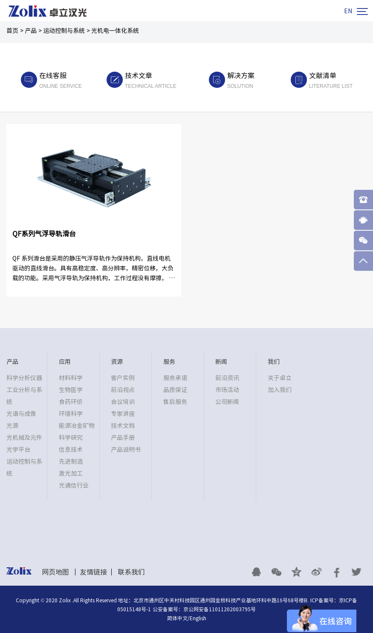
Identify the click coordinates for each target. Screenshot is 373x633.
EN (348, 11)
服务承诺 (175, 378)
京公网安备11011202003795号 (219, 609)
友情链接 (93, 572)
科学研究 (71, 438)
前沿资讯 (227, 378)
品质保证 (175, 390)
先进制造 (71, 462)
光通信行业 (74, 485)
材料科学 (71, 378)
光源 (12, 426)
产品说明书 (126, 450)
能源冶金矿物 (77, 426)
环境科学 (71, 414)
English (198, 618)
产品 (31, 31)
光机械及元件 (24, 438)
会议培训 (123, 402)
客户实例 (123, 378)
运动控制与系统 (64, 31)
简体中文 (177, 618)
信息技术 (71, 450)
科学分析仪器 (24, 378)
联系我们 (131, 572)
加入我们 (280, 390)
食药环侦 (71, 402)
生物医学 (71, 390)
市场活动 (227, 390)
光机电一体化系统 (115, 31)
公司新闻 (227, 402)
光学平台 (18, 450)
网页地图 (55, 572)
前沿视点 (123, 390)
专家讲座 (123, 414)
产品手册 (123, 438)
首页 (12, 31)
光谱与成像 (21, 414)
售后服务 (175, 402)
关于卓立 (280, 378)
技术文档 (123, 426)
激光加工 (71, 473)
